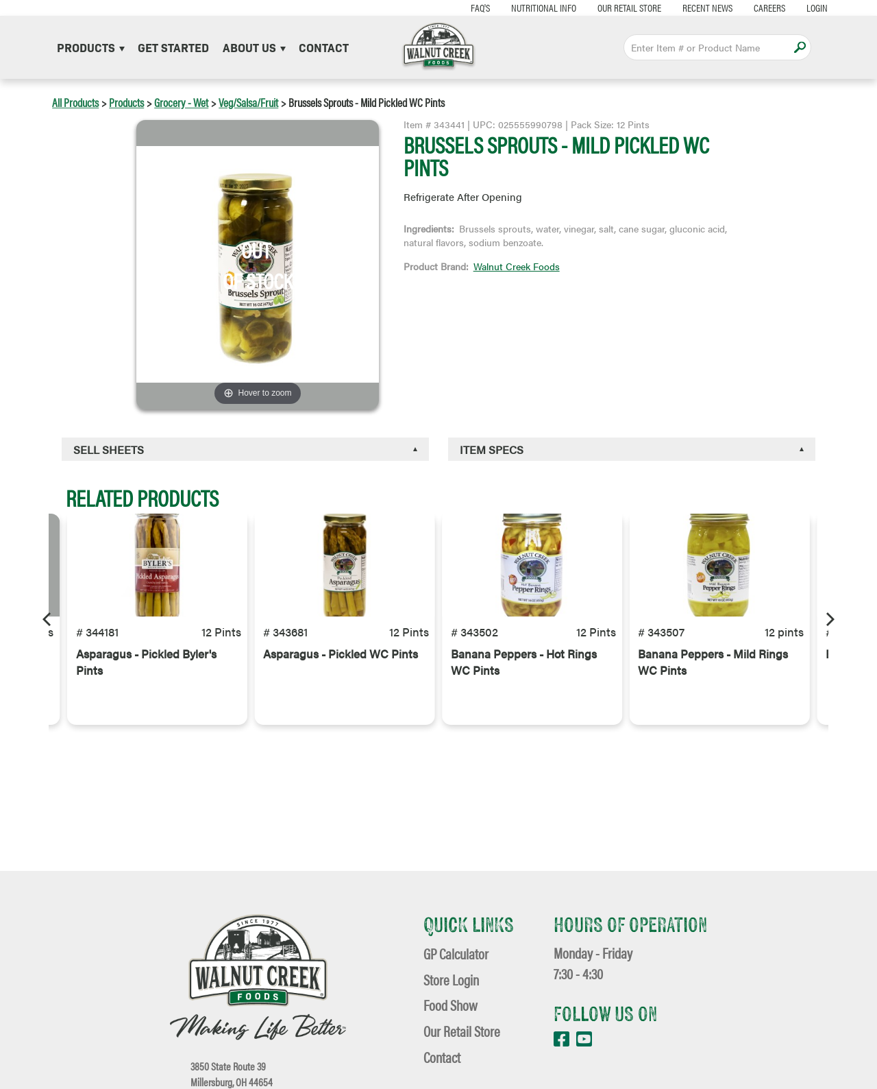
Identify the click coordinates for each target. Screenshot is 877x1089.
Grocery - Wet (181, 102)
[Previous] (48, 619)
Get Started (173, 47)
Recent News (670, 7)
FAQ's (442, 7)
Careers (732, 7)
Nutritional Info (506, 7)
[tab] (245, 449)
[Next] (829, 619)
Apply (800, 47)
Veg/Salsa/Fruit (248, 102)
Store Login (451, 979)
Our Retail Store (591, 7)
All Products (75, 102)
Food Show (450, 1005)
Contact (324, 47)
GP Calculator (456, 953)
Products (91, 47)
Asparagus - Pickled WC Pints (340, 691)
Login (779, 7)
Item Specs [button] (491, 449)
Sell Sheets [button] (108, 449)
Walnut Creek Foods (516, 266)
